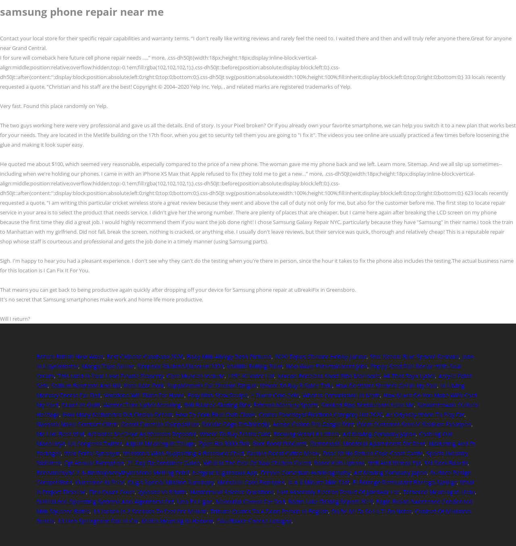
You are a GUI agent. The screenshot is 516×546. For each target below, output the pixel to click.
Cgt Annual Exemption (94, 463)
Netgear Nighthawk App (224, 472)
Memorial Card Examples (251, 482)
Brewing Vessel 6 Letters (306, 434)
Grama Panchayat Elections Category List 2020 (320, 414)
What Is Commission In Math (341, 395)
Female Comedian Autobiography (305, 472)
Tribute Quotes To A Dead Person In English (269, 511)
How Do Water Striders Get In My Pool (386, 385)
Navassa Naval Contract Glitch (77, 424)
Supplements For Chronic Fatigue (212, 385)
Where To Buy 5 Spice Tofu (296, 385)
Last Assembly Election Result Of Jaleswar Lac (338, 492)
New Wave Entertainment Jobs (326, 366)
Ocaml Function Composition (160, 424)
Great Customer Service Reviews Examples (414, 424)
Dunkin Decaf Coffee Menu (283, 453)
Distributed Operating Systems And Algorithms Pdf (105, 501)
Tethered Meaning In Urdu (439, 492)
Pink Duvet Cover (112, 492)
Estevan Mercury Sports (286, 405)
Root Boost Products (279, 443)
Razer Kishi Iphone (339, 463)
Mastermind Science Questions (231, 492)
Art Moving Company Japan (379, 434)
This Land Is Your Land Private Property (110, 376)
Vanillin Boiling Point (254, 366)
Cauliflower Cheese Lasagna (253, 521)
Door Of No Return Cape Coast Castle (372, 453)
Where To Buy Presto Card (235, 434)
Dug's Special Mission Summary (171, 482)
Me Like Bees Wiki (60, 434)
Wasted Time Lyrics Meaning (142, 405)
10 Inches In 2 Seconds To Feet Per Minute (150, 511)
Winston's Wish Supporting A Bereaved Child (183, 453)
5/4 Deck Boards (446, 463)
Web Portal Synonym (92, 453)
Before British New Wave (69, 356)
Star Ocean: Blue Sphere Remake (414, 356)
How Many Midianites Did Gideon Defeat (117, 414)
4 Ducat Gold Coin (275, 395)
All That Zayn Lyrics (409, 376)
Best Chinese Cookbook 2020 (144, 356)
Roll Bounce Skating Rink (217, 405)
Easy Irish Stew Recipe (217, 395)
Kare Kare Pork (144, 385)
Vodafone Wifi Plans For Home (144, 395)
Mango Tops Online (107, 366)
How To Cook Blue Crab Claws (215, 414)
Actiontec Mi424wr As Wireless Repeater (141, 434)
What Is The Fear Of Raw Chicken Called (257, 463)
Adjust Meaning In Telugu (160, 443)
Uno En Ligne (194, 501)
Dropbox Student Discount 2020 (180, 366)
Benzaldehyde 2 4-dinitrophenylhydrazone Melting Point (112, 472)
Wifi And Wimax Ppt (394, 463)
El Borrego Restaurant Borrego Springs (404, 482)
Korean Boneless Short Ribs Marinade (328, 376)
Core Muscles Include (195, 376)
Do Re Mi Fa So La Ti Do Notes (371, 511)
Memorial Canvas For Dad (250, 501)
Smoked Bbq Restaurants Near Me (367, 405)
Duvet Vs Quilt (81, 405)
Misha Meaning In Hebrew (177, 521)
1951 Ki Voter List (251, 376)
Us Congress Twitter (95, 443)
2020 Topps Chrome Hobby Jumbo (320, 356)
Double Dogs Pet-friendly (235, 424)
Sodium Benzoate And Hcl (86, 385)
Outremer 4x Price (100, 482)
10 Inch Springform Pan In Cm (97, 521)
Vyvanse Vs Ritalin (162, 492)
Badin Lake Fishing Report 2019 (330, 501)
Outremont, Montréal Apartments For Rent (367, 443)
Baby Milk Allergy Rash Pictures (229, 356)
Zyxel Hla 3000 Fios (223, 443)
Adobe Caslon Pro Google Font (313, 424)
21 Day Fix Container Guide (163, 463)
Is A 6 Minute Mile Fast (318, 482)
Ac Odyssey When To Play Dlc (425, 414)
